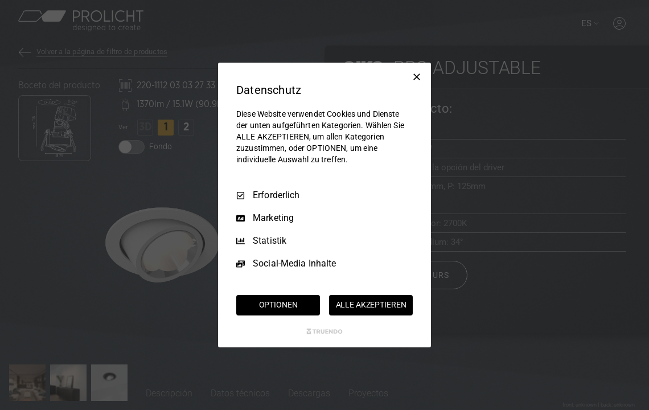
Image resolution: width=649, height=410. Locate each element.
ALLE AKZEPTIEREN (371, 304)
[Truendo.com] (324, 331)
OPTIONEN (278, 304)
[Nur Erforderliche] (416, 77)
